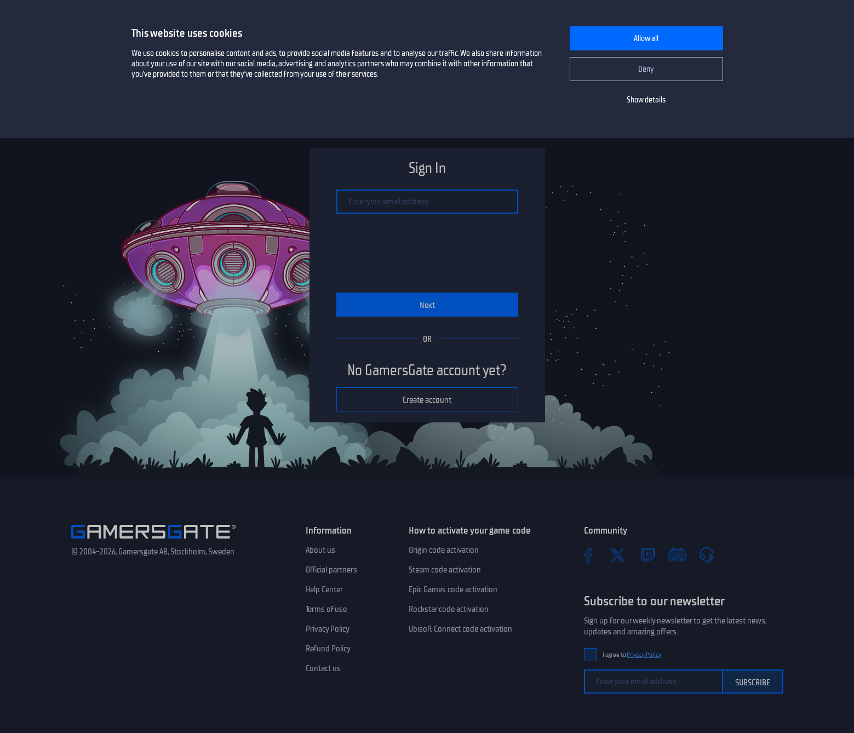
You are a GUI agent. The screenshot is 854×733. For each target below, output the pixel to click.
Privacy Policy (327, 628)
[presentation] (427, 253)
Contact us (323, 668)
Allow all (646, 38)
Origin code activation (444, 550)
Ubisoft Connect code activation (460, 628)
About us (320, 550)
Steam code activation (445, 569)
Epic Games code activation (453, 589)
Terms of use (326, 609)
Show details (646, 100)
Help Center (324, 589)
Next (427, 305)
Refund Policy (328, 648)
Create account (427, 399)
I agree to (632, 655)
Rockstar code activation (449, 609)
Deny (646, 69)
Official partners (331, 569)
